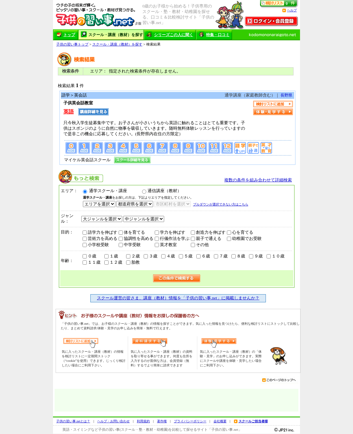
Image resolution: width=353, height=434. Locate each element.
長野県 (286, 95)
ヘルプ (292, 10)
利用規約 (143, 421)
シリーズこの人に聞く (173, 35)
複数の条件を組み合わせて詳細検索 (258, 180)
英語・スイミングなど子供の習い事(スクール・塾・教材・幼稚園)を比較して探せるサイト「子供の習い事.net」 (152, 429)
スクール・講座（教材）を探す (115, 35)
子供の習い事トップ (72, 44)
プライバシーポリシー (190, 421)
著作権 (162, 421)
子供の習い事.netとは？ (73, 421)
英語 (68, 111)
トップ (69, 35)
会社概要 (220, 421)
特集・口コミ (217, 35)
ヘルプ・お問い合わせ (113, 421)
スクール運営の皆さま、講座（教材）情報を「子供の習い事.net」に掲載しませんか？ (178, 298)
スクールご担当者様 (253, 421)
